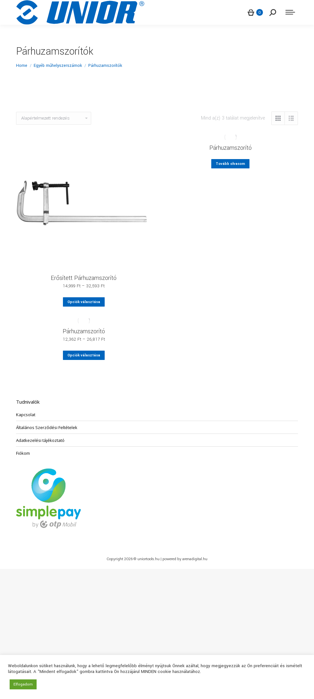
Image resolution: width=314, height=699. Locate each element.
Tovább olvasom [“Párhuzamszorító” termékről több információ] (230, 163)
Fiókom (23, 453)
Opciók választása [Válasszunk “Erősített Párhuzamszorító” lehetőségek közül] (83, 302)
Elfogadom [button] (23, 684)
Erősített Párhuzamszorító (84, 278)
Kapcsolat (25, 414)
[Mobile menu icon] (290, 12)
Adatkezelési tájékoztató (40, 440)
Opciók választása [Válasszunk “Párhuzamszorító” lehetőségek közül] (83, 355)
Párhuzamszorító (230, 148)
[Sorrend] (53, 118)
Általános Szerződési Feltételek (46, 427)
